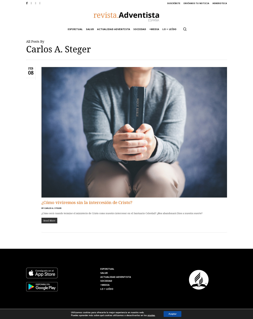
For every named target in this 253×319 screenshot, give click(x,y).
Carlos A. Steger (52, 208)
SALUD (104, 273)
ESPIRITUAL (107, 269)
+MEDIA (105, 285)
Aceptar (172, 313)
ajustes (151, 315)
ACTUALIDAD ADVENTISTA (115, 277)
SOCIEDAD (106, 281)
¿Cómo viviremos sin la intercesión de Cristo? (86, 202)
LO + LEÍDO (106, 289)
